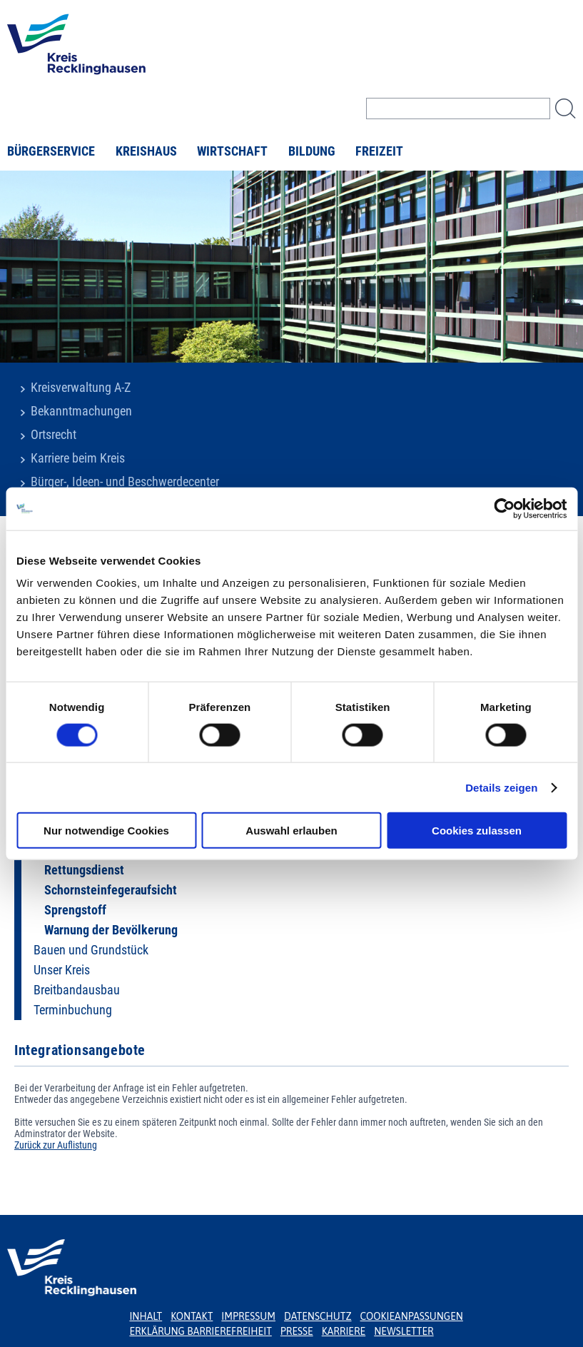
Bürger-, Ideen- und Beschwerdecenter (125, 482)
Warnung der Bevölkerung (111, 930)
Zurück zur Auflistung (55, 1145)
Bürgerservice (51, 151)
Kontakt (192, 1316)
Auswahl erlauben (291, 830)
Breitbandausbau (77, 990)
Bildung (311, 151)
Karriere (344, 1331)
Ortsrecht (53, 435)
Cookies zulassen (477, 830)
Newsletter (403, 1331)
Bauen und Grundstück (91, 950)
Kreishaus (146, 151)
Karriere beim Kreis (78, 458)
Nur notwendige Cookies (106, 830)
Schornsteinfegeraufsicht (110, 890)
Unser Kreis (62, 970)
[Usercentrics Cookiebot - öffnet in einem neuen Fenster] (504, 508)
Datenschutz (318, 1316)
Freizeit (379, 151)
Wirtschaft (232, 151)
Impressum (248, 1316)
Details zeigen (501, 787)
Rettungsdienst (84, 870)
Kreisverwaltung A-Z (81, 387)
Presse (296, 1331)
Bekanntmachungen (81, 411)
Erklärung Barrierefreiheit (200, 1331)
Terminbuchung (73, 1010)
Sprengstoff (75, 910)
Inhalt (145, 1316)
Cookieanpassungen (411, 1316)
